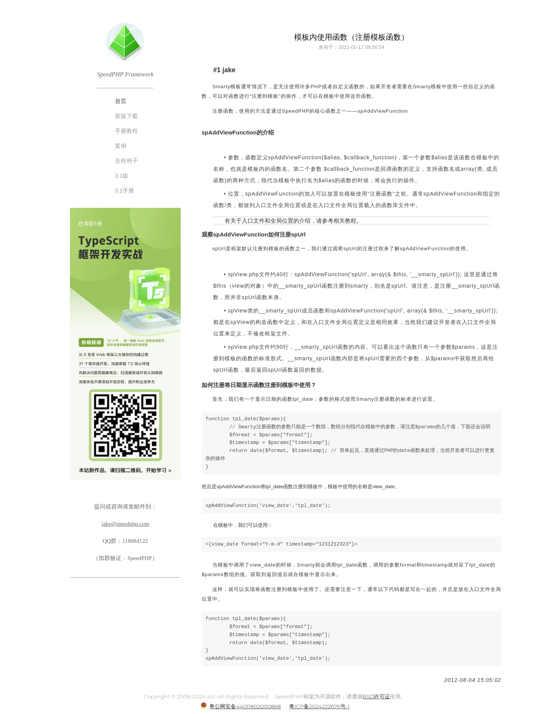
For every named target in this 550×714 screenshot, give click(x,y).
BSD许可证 (376, 696)
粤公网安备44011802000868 (245, 706)
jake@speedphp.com (125, 524)
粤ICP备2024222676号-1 (319, 706)
